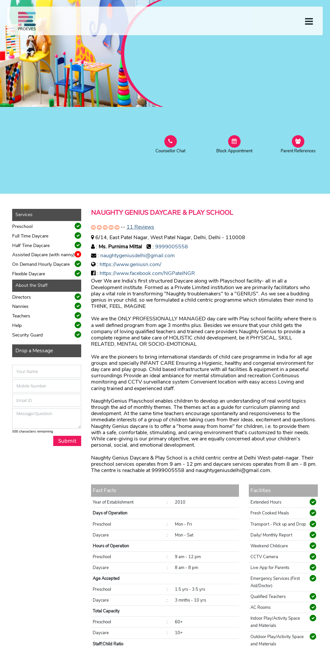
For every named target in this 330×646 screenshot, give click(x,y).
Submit (67, 440)
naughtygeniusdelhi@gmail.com (137, 255)
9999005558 (171, 246)
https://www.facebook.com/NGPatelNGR (147, 273)
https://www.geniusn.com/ (130, 264)
